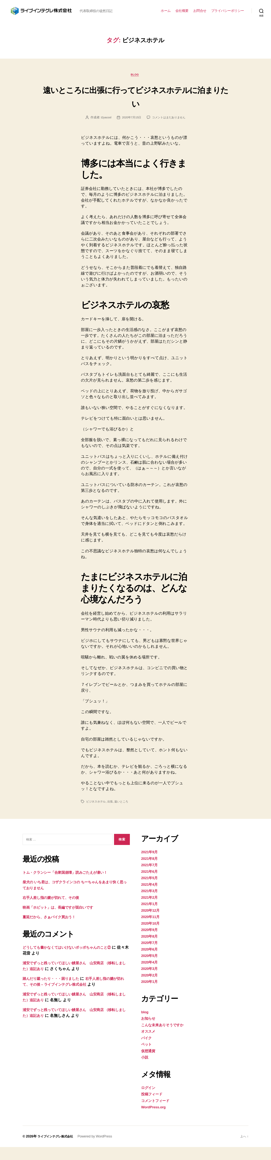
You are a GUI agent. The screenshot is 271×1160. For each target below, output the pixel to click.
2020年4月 (150, 975)
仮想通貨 (149, 1064)
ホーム (166, 17)
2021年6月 (150, 884)
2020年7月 (150, 955)
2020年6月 (150, 962)
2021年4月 (150, 897)
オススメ (149, 1044)
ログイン (149, 1100)
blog (135, 87)
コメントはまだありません (169, 130)
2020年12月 (151, 923)
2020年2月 (150, 988)
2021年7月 (150, 878)
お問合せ (199, 17)
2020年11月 (151, 929)
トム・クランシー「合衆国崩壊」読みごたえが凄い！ (71, 885)
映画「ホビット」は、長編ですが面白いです (63, 920)
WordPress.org (155, 1120)
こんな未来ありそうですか (165, 1038)
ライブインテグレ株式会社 (57, 1149)
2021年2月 (150, 910)
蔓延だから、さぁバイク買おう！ (53, 930)
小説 (145, 1070)
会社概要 (182, 17)
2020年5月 (150, 968)
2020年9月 (150, 942)
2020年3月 (150, 981)
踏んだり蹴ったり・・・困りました (55, 991)
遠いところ (123, 814)
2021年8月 (150, 871)
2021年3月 (150, 904)
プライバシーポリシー (227, 17)
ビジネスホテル (96, 814)
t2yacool (104, 130)
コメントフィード (157, 1113)
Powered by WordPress (99, 1149)
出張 (111, 814)
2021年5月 (150, 891)
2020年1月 (150, 994)
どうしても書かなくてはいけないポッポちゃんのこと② (73, 960)
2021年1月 (150, 916)
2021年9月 (150, 865)
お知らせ (149, 1031)
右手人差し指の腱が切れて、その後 (54, 910)
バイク (147, 1051)
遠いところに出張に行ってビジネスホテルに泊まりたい (135, 108)
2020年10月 (151, 936)
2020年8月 (150, 949)
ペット (147, 1057)
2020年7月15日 (131, 130)
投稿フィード (153, 1107)
